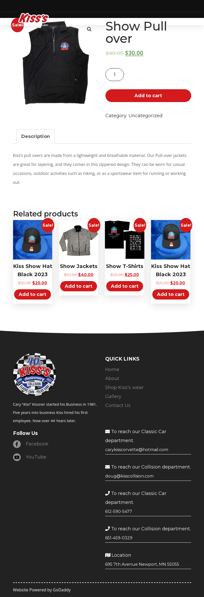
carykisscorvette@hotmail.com (136, 449)
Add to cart (148, 95)
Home (112, 369)
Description (35, 136)
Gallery (113, 396)
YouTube (29, 457)
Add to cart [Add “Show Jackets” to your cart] (78, 286)
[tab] (35, 137)
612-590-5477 (118, 511)
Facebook (30, 444)
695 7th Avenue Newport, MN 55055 (142, 564)
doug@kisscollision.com (129, 476)
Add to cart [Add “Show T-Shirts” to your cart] (124, 286)
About (112, 378)
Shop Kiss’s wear (124, 387)
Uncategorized (145, 115)
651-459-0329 (118, 537)
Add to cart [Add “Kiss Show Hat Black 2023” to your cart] (32, 294)
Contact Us (118, 405)
